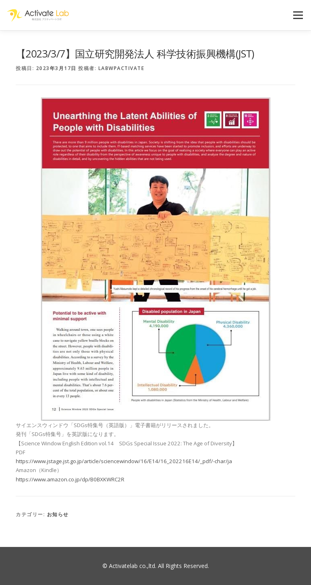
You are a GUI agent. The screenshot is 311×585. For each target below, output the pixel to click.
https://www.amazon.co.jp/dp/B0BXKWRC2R (70, 479)
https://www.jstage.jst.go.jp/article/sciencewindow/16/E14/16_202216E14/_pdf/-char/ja (124, 461)
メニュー (298, 15)
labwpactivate (121, 68)
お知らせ (58, 514)
